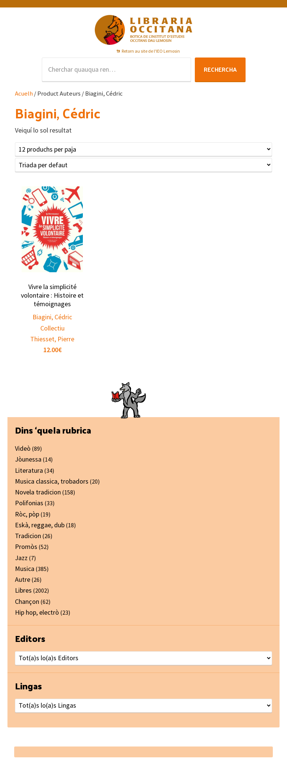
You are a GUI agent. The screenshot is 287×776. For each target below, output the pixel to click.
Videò (23, 448)
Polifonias (29, 503)
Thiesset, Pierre (52, 339)
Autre (22, 579)
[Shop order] (143, 165)
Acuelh (24, 93)
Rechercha (220, 69)
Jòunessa (28, 459)
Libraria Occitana (144, 30)
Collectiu (52, 328)
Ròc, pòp (27, 514)
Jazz (21, 557)
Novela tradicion (38, 492)
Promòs (26, 546)
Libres (23, 590)
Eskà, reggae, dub (40, 525)
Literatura (29, 470)
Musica (24, 568)
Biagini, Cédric (52, 317)
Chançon (27, 601)
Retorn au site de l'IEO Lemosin (151, 51)
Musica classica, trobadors (51, 481)
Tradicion (28, 535)
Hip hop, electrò (37, 612)
